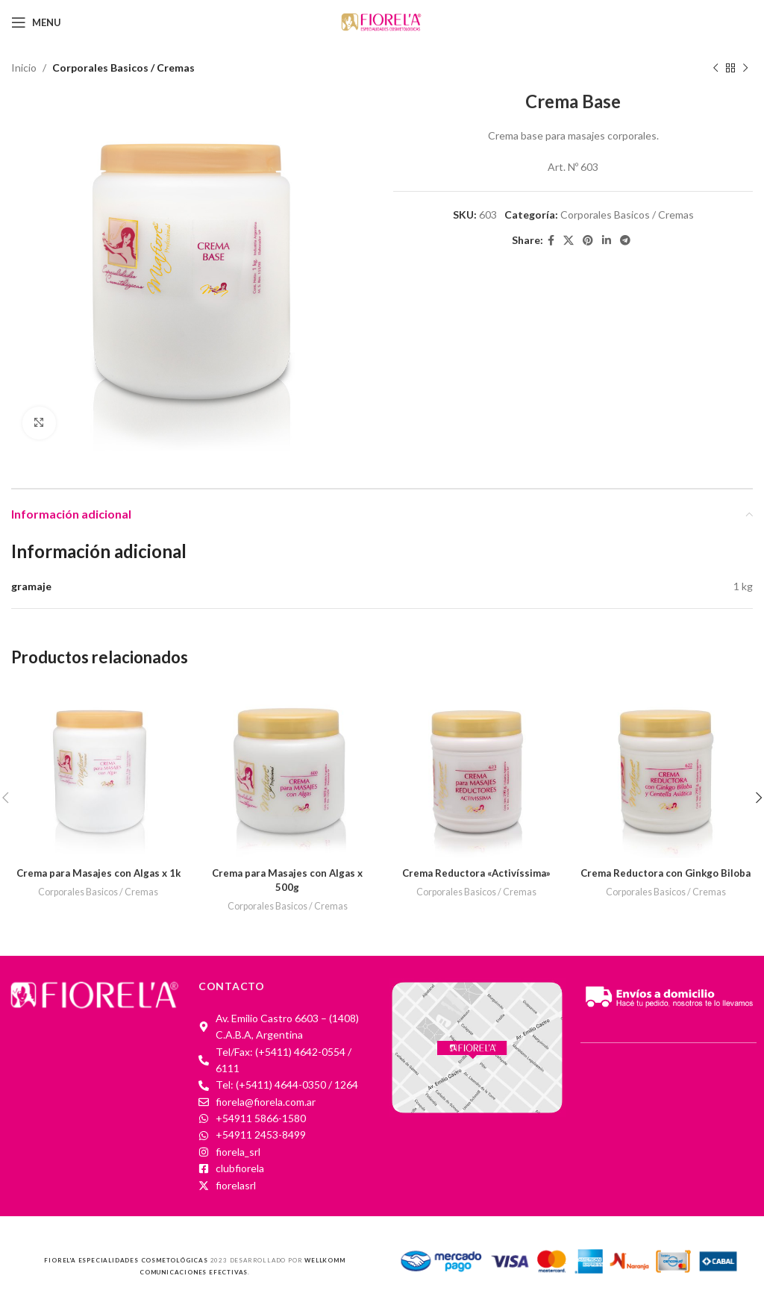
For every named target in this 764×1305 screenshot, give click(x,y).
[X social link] (568, 241)
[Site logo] (382, 21)
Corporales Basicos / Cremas (123, 67)
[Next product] (745, 67)
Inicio (24, 67)
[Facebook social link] (551, 241)
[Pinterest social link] (588, 241)
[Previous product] (715, 67)
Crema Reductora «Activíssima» (477, 872)
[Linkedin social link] (607, 241)
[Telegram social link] (625, 241)
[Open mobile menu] (36, 22)
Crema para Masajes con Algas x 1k (98, 872)
